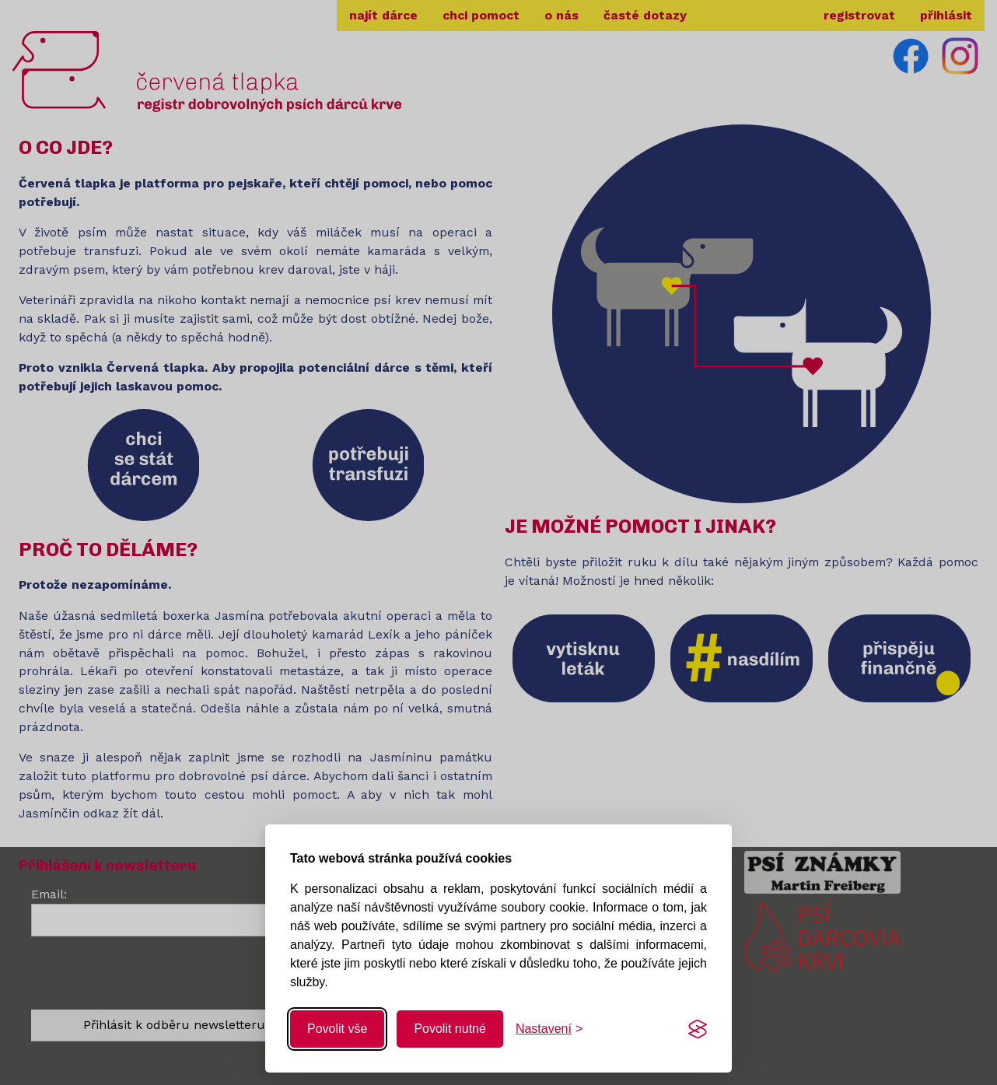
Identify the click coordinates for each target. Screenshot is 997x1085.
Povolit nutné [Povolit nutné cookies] (450, 1028)
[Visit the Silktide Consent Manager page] (697, 1029)
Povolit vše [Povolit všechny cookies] (337, 1028)
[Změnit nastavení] (549, 1029)
